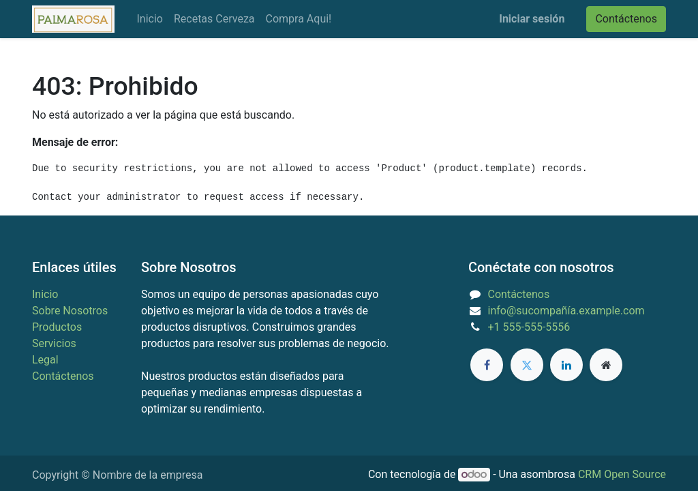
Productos (57, 327)
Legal (45, 359)
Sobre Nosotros (70, 310)
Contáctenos (626, 18)
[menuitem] (149, 19)
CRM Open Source (622, 474)
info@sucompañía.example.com (566, 310)
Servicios (54, 343)
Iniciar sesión (531, 18)
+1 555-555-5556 (529, 327)
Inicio (45, 294)
